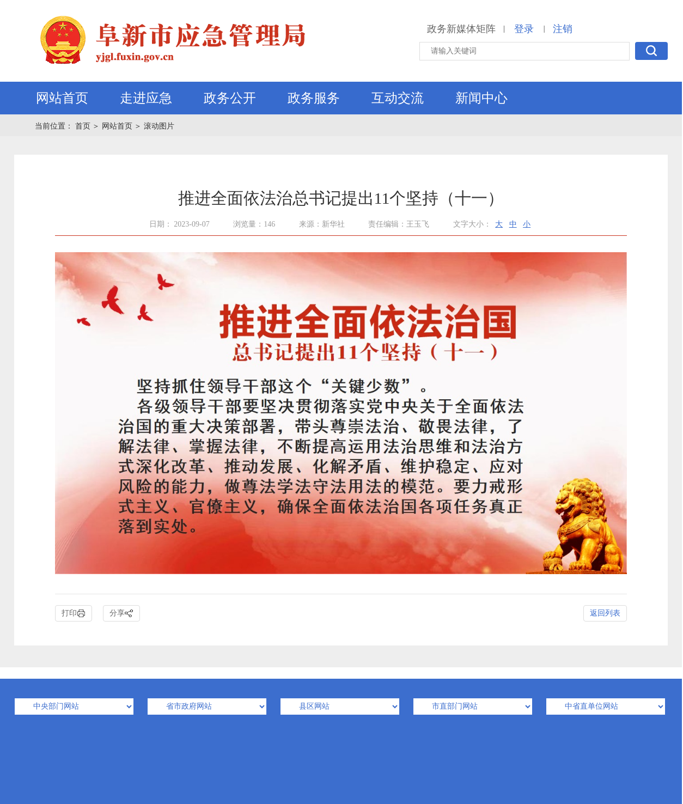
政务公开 (230, 98)
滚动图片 (159, 126)
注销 (562, 28)
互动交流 (397, 98)
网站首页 (62, 98)
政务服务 (314, 98)
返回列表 (605, 613)
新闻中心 (481, 98)
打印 (74, 613)
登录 (524, 28)
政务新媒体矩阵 (461, 28)
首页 (84, 126)
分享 (121, 613)
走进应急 (146, 98)
